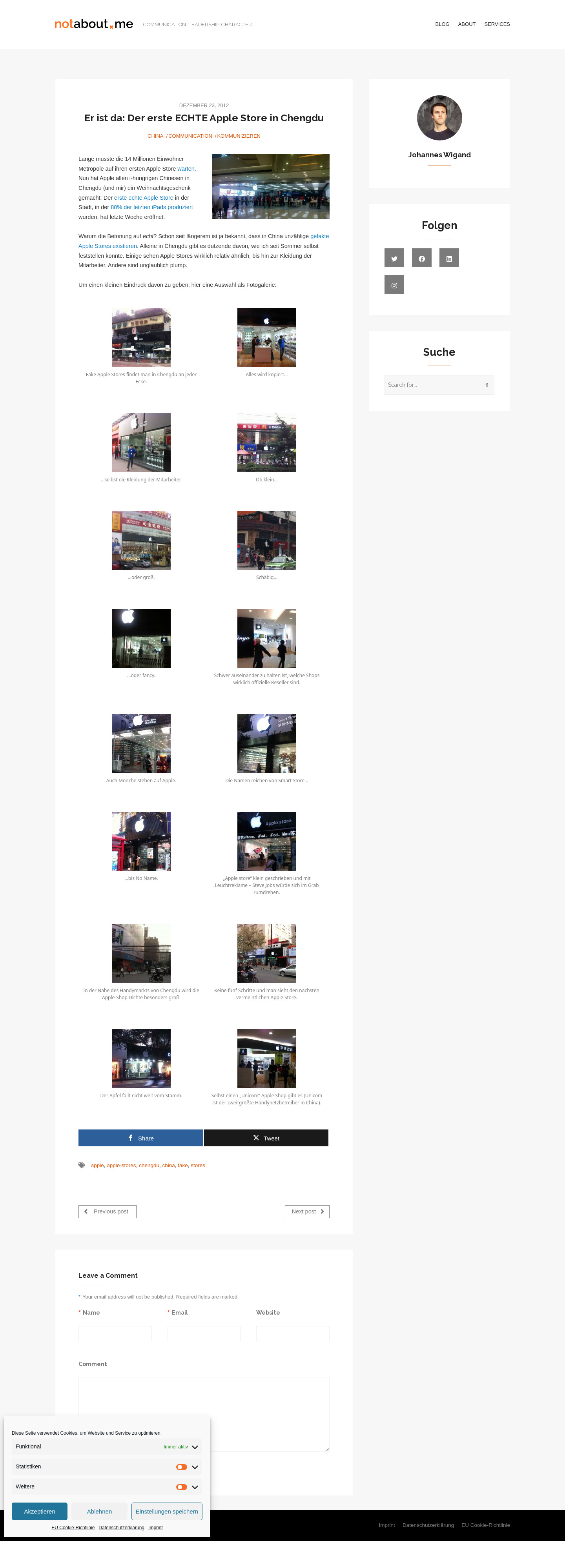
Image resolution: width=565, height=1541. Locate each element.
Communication (190, 136)
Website (268, 1312)
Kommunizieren (239, 136)
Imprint (155, 1527)
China (155, 136)
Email (180, 1312)
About (467, 24)
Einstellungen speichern (167, 1511)
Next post (308, 1211)
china (168, 1165)
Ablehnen (99, 1511)
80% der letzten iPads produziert (152, 207)
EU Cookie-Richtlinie (73, 1527)
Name (91, 1312)
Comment (92, 1364)
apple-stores (121, 1165)
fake (183, 1165)
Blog (443, 24)
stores (198, 1165)
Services (497, 24)
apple (97, 1165)
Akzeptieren (39, 1511)
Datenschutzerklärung (121, 1527)
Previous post (106, 1211)
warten (186, 169)
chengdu (149, 1165)
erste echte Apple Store (143, 198)
